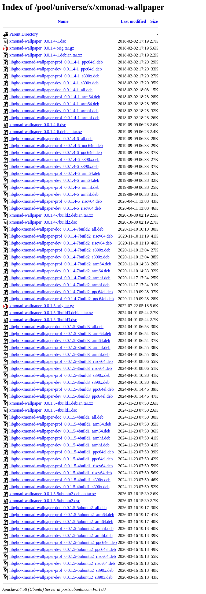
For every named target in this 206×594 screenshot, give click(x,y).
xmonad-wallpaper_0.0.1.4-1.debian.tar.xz (45, 55)
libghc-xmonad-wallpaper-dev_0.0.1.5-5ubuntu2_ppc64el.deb (62, 549)
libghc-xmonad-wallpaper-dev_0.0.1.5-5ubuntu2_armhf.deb (60, 535)
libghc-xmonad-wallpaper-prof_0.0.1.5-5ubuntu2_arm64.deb (61, 514)
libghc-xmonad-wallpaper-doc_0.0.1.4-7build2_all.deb (56, 229)
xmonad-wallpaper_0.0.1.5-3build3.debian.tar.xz (51, 312)
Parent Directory (23, 34)
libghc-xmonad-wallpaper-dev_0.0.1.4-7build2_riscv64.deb (60, 243)
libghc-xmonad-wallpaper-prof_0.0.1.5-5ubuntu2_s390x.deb (61, 570)
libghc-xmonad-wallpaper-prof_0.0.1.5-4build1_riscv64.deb (61, 466)
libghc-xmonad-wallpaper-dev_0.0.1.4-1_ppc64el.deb (55, 69)
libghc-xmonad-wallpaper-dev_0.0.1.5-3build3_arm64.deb (59, 340)
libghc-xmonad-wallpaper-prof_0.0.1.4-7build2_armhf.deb (59, 278)
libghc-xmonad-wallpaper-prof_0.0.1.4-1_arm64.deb (54, 97)
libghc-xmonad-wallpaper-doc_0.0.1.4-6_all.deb (51, 138)
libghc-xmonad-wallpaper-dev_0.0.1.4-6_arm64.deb (54, 180)
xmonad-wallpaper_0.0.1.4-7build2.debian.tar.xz (51, 215)
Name (63, 21)
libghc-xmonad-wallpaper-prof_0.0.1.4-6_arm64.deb (54, 173)
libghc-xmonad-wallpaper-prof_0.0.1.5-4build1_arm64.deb (60, 424)
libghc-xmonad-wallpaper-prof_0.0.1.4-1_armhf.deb (54, 117)
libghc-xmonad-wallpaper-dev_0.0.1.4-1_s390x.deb (53, 83)
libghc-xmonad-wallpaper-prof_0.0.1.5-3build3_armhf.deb (59, 347)
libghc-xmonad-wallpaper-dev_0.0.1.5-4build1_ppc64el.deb (61, 459)
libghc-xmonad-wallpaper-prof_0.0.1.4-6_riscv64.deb (55, 201)
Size (154, 21)
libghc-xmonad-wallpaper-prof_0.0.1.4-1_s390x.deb (54, 76)
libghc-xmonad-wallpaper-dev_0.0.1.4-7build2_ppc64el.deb (61, 292)
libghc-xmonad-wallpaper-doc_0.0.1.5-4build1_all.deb (56, 417)
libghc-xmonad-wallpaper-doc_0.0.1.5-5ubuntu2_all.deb (57, 507)
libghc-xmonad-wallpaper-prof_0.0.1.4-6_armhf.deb (54, 187)
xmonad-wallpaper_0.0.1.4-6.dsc (37, 124)
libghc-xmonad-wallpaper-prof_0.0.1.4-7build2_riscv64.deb (61, 236)
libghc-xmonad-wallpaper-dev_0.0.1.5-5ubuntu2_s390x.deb (60, 577)
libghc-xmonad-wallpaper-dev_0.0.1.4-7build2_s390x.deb (59, 257)
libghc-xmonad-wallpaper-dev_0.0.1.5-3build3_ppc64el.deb (61, 396)
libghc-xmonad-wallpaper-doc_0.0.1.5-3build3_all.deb (56, 326)
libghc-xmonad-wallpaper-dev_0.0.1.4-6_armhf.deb (53, 194)
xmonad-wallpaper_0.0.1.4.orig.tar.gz (41, 48)
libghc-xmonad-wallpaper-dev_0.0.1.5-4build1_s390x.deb (59, 486)
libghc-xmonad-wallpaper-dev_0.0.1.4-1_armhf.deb (53, 110)
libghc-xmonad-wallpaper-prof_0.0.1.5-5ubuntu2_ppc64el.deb (63, 542)
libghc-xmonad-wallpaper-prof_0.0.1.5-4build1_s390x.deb (59, 480)
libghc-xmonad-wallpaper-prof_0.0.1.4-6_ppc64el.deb (56, 145)
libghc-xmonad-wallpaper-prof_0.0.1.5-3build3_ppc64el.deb (61, 389)
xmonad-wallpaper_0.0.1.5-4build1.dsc (43, 410)
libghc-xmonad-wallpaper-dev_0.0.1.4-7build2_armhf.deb (59, 285)
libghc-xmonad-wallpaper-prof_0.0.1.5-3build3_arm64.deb (60, 333)
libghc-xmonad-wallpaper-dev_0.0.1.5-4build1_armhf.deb (59, 445)
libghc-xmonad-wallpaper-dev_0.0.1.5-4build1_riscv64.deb (60, 473)
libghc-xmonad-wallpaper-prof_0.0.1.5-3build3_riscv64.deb (61, 361)
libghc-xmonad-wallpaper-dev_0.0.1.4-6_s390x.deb (53, 166)
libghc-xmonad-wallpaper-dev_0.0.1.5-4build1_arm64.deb (59, 431)
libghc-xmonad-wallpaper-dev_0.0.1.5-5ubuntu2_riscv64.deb (62, 563)
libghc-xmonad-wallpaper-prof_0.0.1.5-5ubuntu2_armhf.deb (61, 528)
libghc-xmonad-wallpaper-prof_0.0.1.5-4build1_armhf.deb (59, 438)
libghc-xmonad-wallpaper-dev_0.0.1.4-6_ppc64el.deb (55, 152)
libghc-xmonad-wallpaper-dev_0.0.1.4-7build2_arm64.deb (59, 271)
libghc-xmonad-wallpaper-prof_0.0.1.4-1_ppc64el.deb (56, 62)
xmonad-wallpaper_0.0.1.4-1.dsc (37, 41)
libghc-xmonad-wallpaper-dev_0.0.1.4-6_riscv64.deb (55, 208)
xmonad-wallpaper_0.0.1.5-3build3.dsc (43, 319)
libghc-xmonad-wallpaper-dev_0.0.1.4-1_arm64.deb (54, 103)
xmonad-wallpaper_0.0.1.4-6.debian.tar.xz (45, 131)
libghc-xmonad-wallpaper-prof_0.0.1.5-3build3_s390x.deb (59, 375)
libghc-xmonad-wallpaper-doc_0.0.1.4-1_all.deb (51, 90)
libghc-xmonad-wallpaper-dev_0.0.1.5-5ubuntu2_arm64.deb (61, 521)
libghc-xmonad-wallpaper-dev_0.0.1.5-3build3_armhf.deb (59, 354)
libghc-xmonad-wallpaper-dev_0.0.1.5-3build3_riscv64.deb (60, 368)
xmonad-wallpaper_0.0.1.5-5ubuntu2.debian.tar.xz (52, 493)
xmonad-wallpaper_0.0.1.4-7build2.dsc (43, 222)
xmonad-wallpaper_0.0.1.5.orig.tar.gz (41, 305)
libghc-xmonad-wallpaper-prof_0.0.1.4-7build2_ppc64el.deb (61, 298)
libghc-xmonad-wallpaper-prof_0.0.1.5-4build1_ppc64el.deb (61, 452)
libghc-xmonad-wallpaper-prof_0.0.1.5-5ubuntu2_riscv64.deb (62, 556)
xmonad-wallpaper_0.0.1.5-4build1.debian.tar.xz (51, 403)
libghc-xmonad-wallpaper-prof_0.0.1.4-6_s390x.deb (54, 159)
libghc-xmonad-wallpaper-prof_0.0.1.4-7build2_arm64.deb (60, 264)
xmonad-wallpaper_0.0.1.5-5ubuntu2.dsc (44, 500)
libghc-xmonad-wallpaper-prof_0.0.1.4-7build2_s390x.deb (59, 250)
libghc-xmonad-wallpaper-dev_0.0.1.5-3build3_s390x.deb (59, 382)
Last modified (133, 21)
